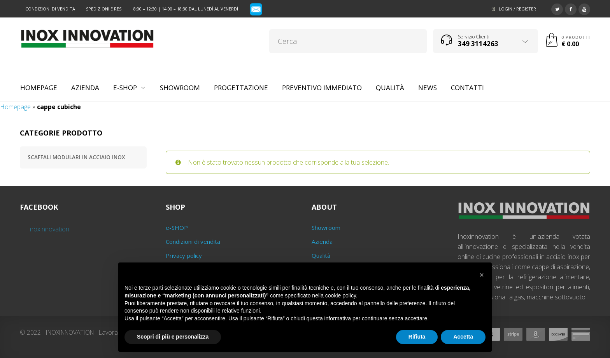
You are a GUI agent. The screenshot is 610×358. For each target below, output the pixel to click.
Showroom (326, 227)
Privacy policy (184, 255)
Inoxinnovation (48, 229)
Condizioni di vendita (50, 9)
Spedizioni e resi (104, 9)
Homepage (15, 107)
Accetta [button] (463, 337)
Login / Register (517, 9)
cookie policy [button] (340, 295)
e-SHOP (177, 227)
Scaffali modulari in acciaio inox (76, 157)
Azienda (322, 241)
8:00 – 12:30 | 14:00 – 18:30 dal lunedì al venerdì (185, 9)
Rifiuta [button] (417, 337)
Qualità (321, 255)
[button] (481, 275)
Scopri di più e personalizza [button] (173, 337)
